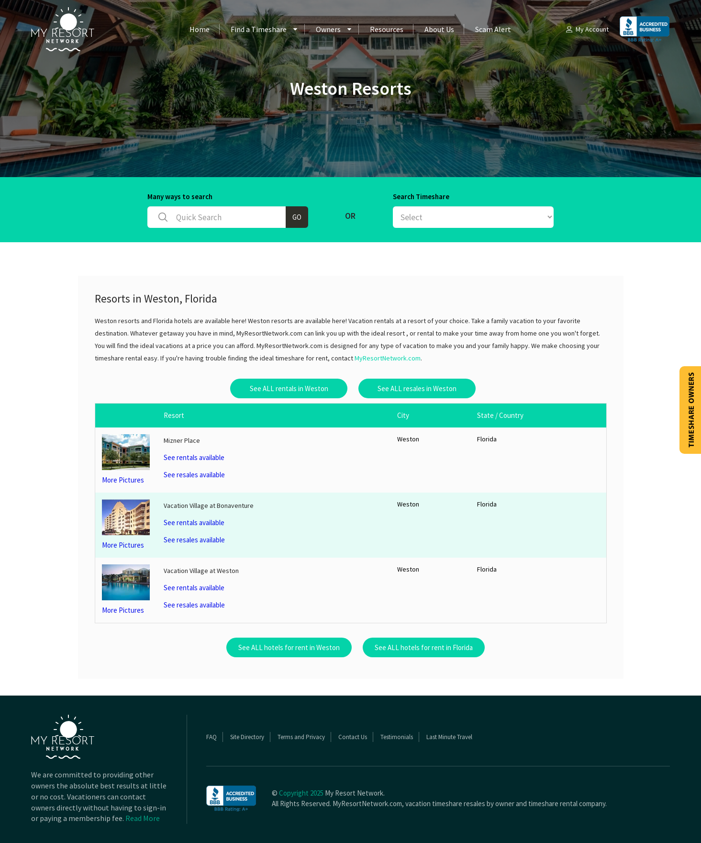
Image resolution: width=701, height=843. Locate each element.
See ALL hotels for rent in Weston (289, 647)
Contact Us (352, 737)
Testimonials (396, 737)
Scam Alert (493, 29)
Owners (328, 29)
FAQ (211, 737)
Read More (142, 818)
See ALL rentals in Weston (289, 388)
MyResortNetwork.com (388, 358)
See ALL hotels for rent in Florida (424, 647)
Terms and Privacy (301, 737)
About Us (439, 29)
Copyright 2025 (301, 793)
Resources (386, 29)
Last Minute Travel (449, 737)
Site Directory (247, 737)
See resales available (194, 474)
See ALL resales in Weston (417, 388)
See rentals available (194, 457)
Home (199, 29)
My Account (587, 29)
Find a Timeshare (259, 29)
